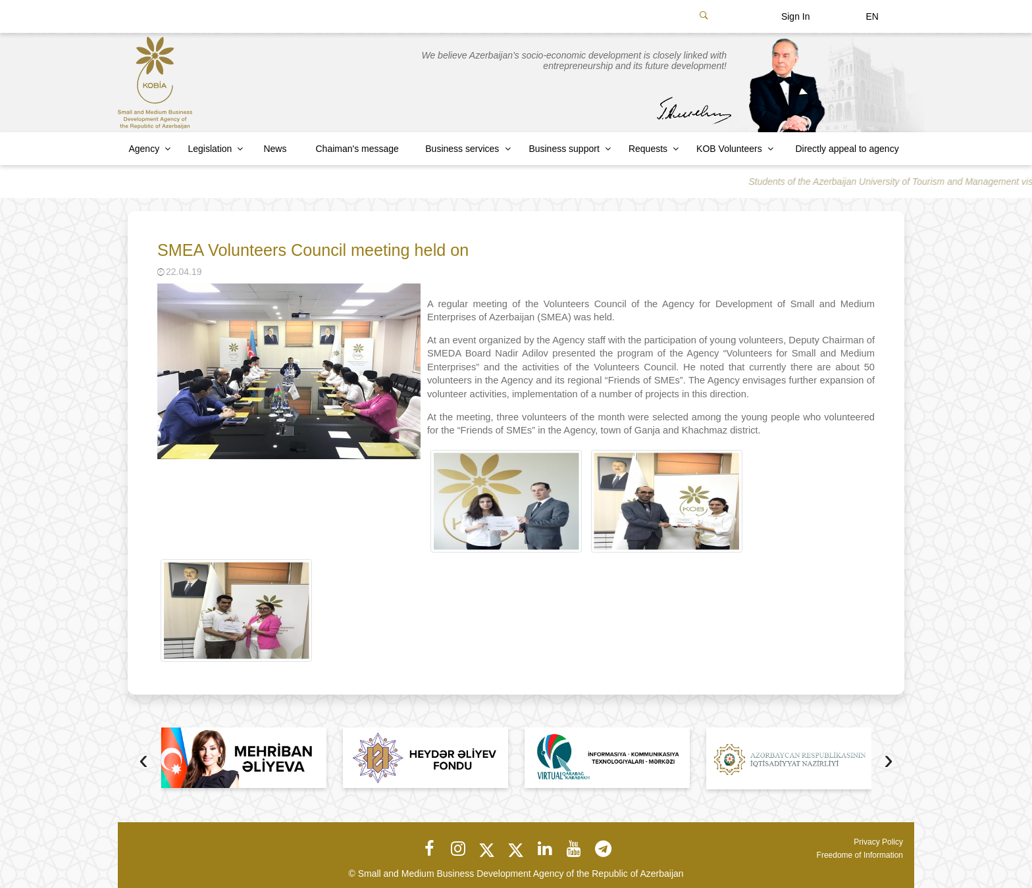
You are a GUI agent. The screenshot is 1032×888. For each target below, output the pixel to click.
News (274, 148)
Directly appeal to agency (846, 148)
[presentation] (143, 761)
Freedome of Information (860, 855)
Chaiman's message (357, 148)
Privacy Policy (878, 842)
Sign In (795, 16)
